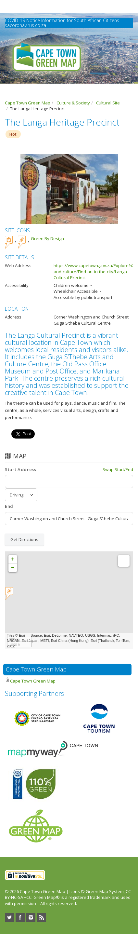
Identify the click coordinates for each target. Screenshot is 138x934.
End (9, 506)
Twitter (9, 917)
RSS (41, 917)
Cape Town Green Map (33, 681)
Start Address (20, 469)
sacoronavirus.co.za (25, 25)
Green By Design (47, 238)
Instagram (30, 917)
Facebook (20, 917)
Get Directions (24, 539)
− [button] (13, 568)
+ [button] (13, 559)
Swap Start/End (118, 469)
